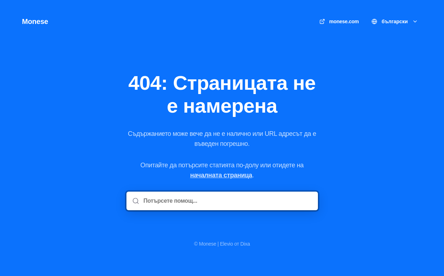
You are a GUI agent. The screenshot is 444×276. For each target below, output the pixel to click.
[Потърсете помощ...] (227, 201)
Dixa (245, 244)
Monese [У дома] (35, 21)
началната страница (221, 175)
